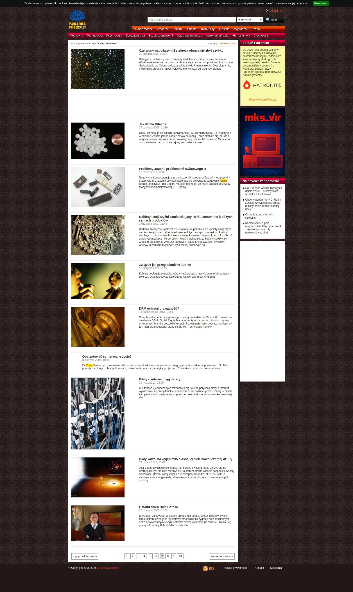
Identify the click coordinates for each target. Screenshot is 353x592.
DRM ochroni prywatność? (159, 308)
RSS (211, 568)
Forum (177, 29)
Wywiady (240, 29)
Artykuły (162, 29)
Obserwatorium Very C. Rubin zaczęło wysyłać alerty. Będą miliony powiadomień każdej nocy (263, 204)
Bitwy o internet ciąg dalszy (160, 379)
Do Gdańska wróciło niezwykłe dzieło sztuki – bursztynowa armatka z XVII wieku (263, 191)
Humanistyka (241, 35)
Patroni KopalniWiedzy (262, 99)
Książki (191, 29)
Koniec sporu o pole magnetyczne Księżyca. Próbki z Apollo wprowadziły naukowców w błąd (263, 228)
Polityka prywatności (235, 567)
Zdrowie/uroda (135, 35)
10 (180, 556)
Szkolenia (276, 567)
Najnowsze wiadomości (261, 181)
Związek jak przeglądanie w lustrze (165, 265)
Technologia (95, 35)
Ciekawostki (261, 35)
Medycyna (76, 35)
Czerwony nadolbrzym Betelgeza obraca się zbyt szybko (181, 50)
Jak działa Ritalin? (153, 124)
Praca (255, 29)
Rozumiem (320, 3)
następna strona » (222, 556)
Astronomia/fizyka (217, 35)
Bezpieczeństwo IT (160, 35)
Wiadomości (143, 29)
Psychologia (114, 35)
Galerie (224, 29)
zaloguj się (275, 10)
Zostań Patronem (256, 43)
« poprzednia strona (85, 556)
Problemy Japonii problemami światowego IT (173, 169)
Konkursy (208, 29)
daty (233, 43)
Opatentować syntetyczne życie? (107, 356)
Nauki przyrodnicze (189, 35)
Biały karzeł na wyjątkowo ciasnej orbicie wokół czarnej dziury (186, 459)
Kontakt (259, 567)
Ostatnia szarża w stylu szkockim (259, 216)
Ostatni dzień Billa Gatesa (158, 507)
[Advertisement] (153, 107)
